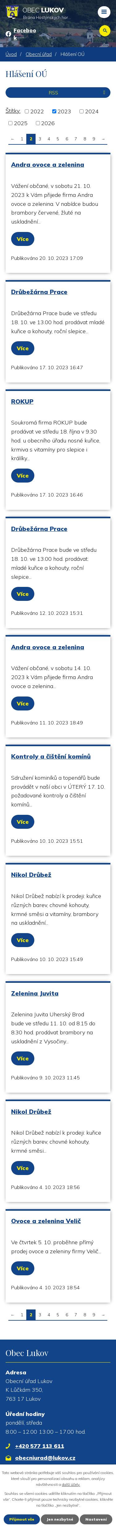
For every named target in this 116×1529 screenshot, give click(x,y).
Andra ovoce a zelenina (47, 164)
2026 (48, 123)
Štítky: (13, 110)
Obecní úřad (39, 54)
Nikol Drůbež (31, 874)
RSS (78, 92)
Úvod (11, 54)
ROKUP (22, 401)
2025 (21, 123)
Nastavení (96, 1519)
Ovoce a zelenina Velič (46, 1221)
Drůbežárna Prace (39, 292)
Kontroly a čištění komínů (51, 756)
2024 (92, 111)
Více (23, 239)
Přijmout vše (21, 1519)
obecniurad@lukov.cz (45, 1457)
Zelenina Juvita (34, 993)
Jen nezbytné (59, 1519)
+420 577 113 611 (39, 1446)
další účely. (71, 1484)
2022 (37, 111)
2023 (64, 111)
